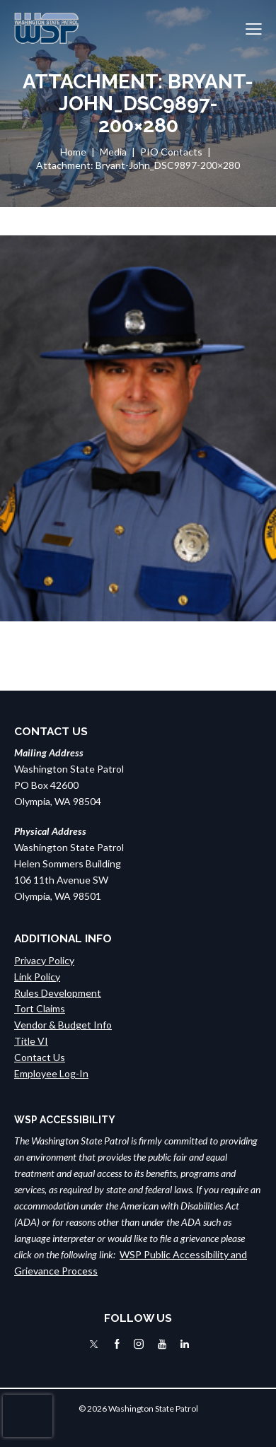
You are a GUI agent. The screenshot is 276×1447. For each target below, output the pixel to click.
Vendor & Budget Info (63, 1025)
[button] (254, 28)
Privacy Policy (44, 960)
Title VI (31, 1041)
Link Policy (37, 977)
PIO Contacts (171, 152)
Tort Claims (39, 1008)
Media (113, 152)
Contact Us (39, 1057)
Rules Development (57, 993)
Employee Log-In (51, 1073)
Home (73, 152)
